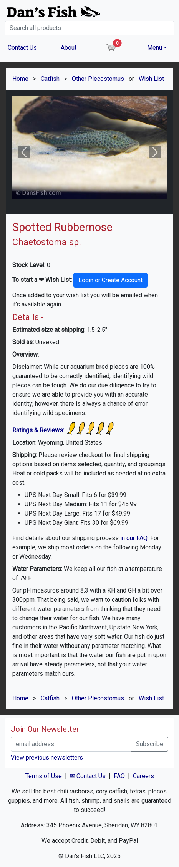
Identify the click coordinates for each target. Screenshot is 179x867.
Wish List (151, 78)
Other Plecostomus (98, 78)
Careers (143, 776)
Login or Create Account (110, 280)
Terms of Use (43, 776)
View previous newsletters (47, 757)
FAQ (119, 776)
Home (20, 78)
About (68, 47)
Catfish (50, 78)
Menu (154, 47)
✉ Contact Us (88, 776)
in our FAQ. (134, 538)
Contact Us (22, 47)
